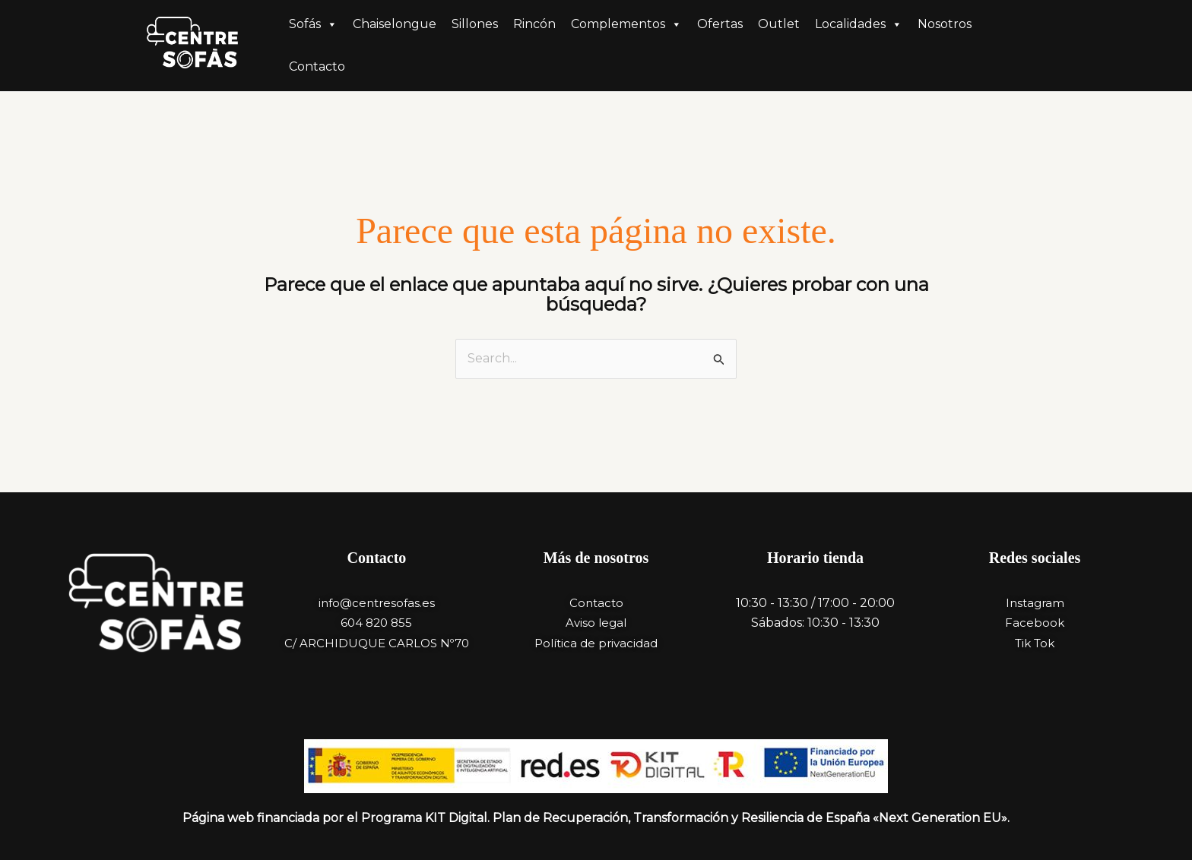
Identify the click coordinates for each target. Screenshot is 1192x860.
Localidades (858, 24)
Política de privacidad (596, 643)
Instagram (1035, 603)
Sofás (313, 24)
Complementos (626, 24)
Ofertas (720, 24)
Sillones (475, 24)
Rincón (534, 24)
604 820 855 (376, 622)
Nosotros (945, 24)
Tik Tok (1034, 643)
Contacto (317, 66)
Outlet (779, 24)
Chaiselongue (394, 24)
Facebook (1034, 622)
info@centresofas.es (377, 603)
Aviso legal (596, 622)
